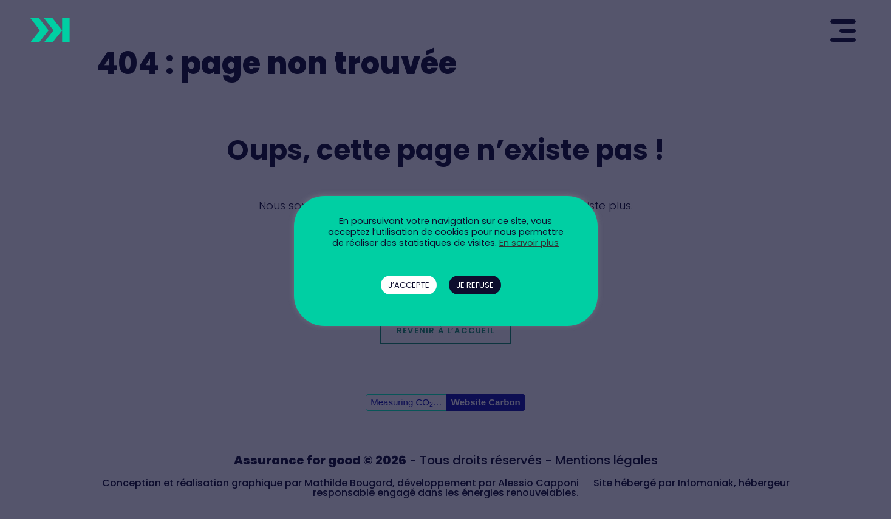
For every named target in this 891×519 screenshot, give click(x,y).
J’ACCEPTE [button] (408, 285)
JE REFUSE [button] (475, 285)
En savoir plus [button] (529, 243)
